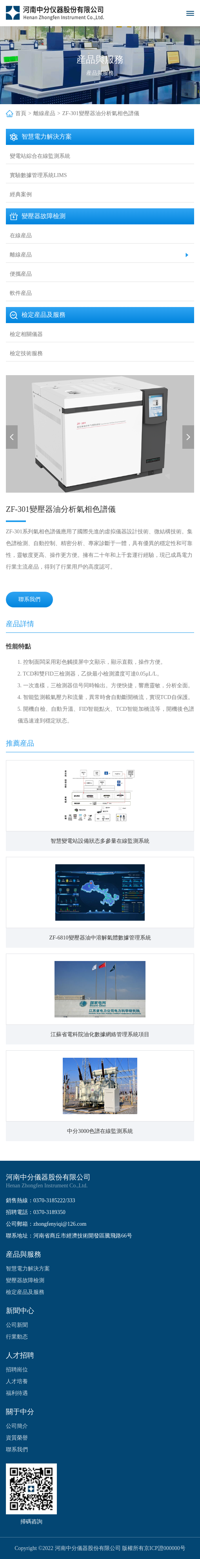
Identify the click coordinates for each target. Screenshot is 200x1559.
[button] (12, 437)
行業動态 (17, 1337)
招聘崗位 (17, 1370)
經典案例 (21, 194)
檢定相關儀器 (26, 334)
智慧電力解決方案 (28, 1269)
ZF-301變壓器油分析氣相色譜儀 (100, 113)
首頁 (20, 113)
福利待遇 (17, 1393)
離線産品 (44, 113)
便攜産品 (21, 274)
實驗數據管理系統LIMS (38, 175)
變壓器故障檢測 (25, 1280)
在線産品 (21, 235)
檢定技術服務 (26, 353)
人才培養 (17, 1381)
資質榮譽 (17, 1438)
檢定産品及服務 (25, 1292)
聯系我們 (29, 599)
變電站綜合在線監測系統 (40, 156)
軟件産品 (21, 293)
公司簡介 (17, 1426)
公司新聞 (17, 1325)
